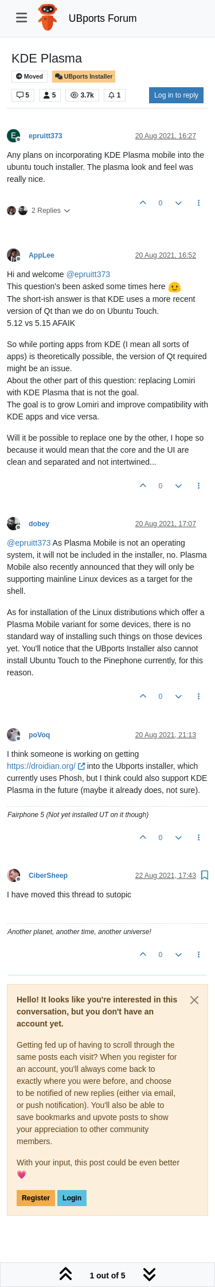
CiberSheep (48, 876)
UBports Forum (103, 18)
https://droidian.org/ (46, 766)
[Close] (194, 1000)
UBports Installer (84, 76)
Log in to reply (176, 95)
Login (71, 1198)
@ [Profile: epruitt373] (89, 274)
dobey (39, 524)
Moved (29, 76)
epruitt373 (45, 136)
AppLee (41, 255)
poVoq (39, 735)
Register (36, 1198)
